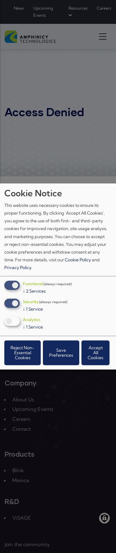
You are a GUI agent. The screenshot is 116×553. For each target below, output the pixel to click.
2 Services (34, 291)
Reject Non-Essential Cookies (22, 353)
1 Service (33, 309)
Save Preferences (61, 353)
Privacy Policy (17, 268)
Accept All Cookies (95, 353)
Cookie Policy (78, 260)
